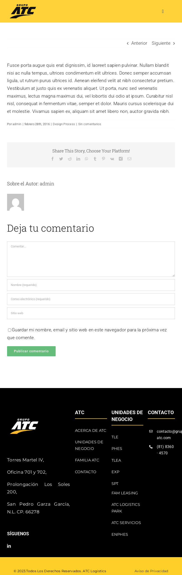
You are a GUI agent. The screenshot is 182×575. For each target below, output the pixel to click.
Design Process (64, 124)
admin (16, 124)
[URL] (91, 313)
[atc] (23, 6)
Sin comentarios (89, 124)
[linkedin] (9, 546)
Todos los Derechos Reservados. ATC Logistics (66, 571)
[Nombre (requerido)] (91, 285)
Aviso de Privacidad (151, 571)
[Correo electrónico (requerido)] (91, 299)
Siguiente (161, 43)
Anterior (139, 43)
